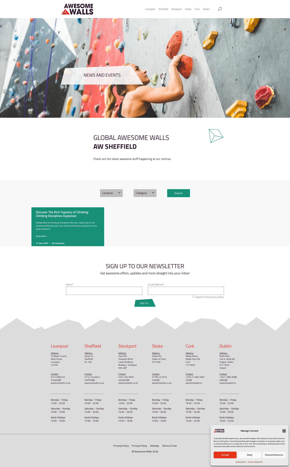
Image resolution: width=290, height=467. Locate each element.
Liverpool (150, 9)
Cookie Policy (240, 462)
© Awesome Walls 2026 (145, 451)
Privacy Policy (121, 445)
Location (107, 193)
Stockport (176, 9)
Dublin (206, 9)
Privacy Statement (255, 462)
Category (141, 193)
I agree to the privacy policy (209, 297)
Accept (225, 455)
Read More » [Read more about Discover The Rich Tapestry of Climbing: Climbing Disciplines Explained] (41, 236)
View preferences (274, 455)
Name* (70, 284)
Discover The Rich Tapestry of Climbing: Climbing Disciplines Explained (62, 214)
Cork (197, 9)
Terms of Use (169, 445)
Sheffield (163, 9)
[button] (284, 430)
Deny (249, 455)
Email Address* (156, 284)
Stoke (188, 9)
